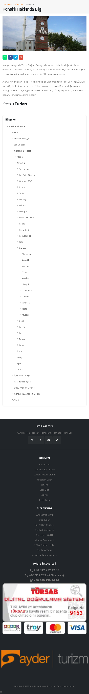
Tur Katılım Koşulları (44, 525)
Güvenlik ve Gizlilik (44, 535)
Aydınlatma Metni (44, 514)
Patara (22, 339)
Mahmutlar (27, 290)
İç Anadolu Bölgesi (23, 375)
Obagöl (25, 284)
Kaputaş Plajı (25, 235)
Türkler (25, 272)
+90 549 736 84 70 (44, 580)
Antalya (21, 163)
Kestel (25, 308)
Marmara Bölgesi (22, 138)
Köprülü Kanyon (26, 217)
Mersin (20, 369)
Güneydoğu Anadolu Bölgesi (27, 393)
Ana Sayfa (7, 4)
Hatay (19, 357)
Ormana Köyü (25, 181)
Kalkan (22, 327)
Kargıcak (26, 302)
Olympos (23, 211)
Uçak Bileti (44, 489)
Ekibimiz (44, 494)
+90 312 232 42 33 (44, 570)
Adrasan (23, 205)
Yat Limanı (24, 169)
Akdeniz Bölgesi (22, 150)
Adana (20, 156)
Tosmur (25, 296)
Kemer (22, 345)
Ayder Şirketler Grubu (44, 474)
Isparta (20, 363)
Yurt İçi (15, 132)
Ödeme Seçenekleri (44, 540)
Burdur (20, 351)
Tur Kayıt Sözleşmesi (44, 530)
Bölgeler (19, 4)
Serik (21, 193)
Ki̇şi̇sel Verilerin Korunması (44, 555)
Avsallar (25, 278)
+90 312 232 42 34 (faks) (44, 575)
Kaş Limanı (24, 229)
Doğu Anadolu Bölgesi (24, 387)
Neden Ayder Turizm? (44, 469)
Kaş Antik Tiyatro (27, 175)
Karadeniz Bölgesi (22, 381)
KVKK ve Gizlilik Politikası (44, 545)
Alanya (22, 248)
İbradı (22, 187)
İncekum (26, 266)
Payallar (25, 314)
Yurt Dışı (15, 399)
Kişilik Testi (44, 500)
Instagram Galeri (44, 479)
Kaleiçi (22, 223)
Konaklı (26, 260)
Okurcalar (26, 254)
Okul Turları (44, 519)
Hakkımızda (44, 464)
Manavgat (23, 199)
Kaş (21, 333)
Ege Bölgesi (19, 144)
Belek (21, 320)
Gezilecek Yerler (17, 126)
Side (21, 242)
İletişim (44, 484)
